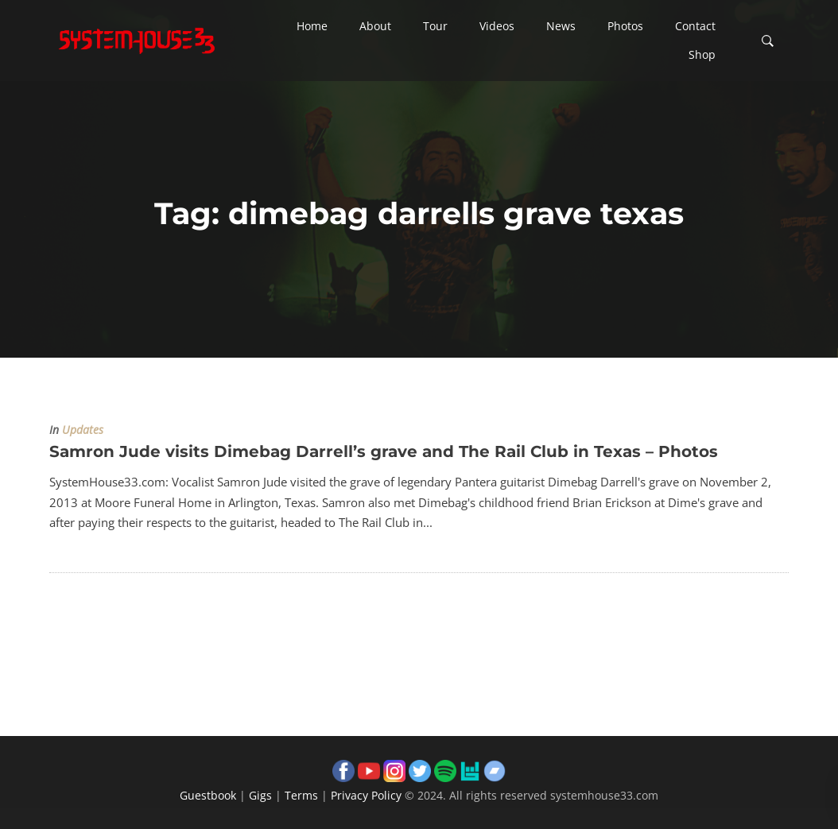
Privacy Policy (366, 795)
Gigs (260, 795)
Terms (301, 795)
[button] (312, 26)
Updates (82, 430)
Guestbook (208, 795)
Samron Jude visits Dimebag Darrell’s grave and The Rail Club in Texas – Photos (383, 451)
